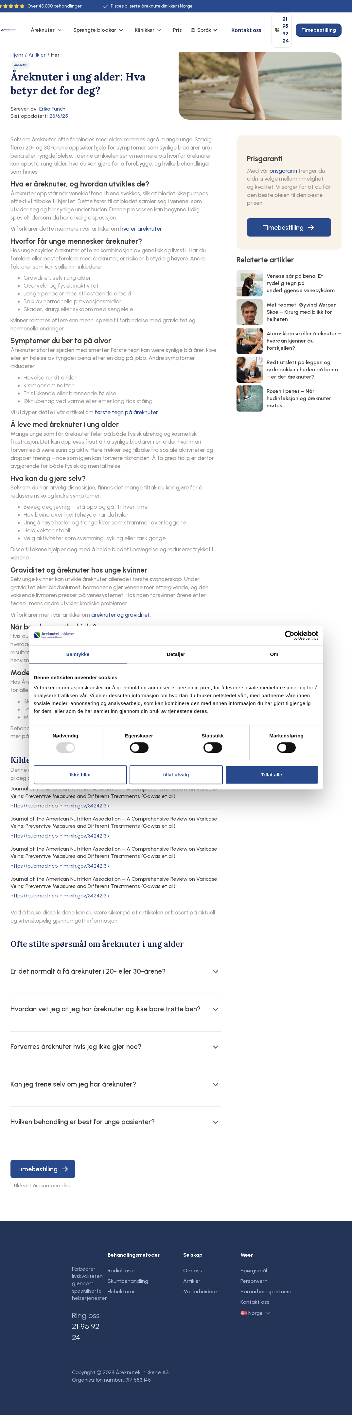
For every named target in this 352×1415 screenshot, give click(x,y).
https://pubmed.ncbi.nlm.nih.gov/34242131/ (60, 805)
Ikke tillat (80, 774)
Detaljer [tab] (176, 654)
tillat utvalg (176, 774)
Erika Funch (52, 109)
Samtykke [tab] (78, 654)
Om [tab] (274, 654)
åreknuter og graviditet (120, 614)
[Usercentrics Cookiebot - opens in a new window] (289, 635)
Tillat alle (271, 774)
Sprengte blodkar (94, 30)
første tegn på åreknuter (126, 412)
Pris (177, 30)
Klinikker (144, 30)
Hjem (16, 55)
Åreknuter (43, 30)
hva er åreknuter (141, 228)
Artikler (37, 55)
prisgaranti (283, 170)
